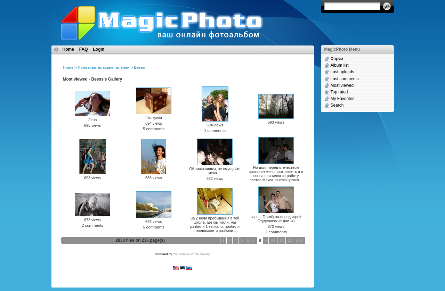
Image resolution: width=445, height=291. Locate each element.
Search (337, 105)
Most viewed (342, 85)
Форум (337, 58)
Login (99, 49)
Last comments (345, 78)
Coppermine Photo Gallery (191, 254)
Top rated (339, 92)
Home (68, 49)
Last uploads (342, 71)
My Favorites (343, 98)
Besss (139, 67)
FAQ (83, 49)
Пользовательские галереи (104, 67)
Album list (340, 65)
